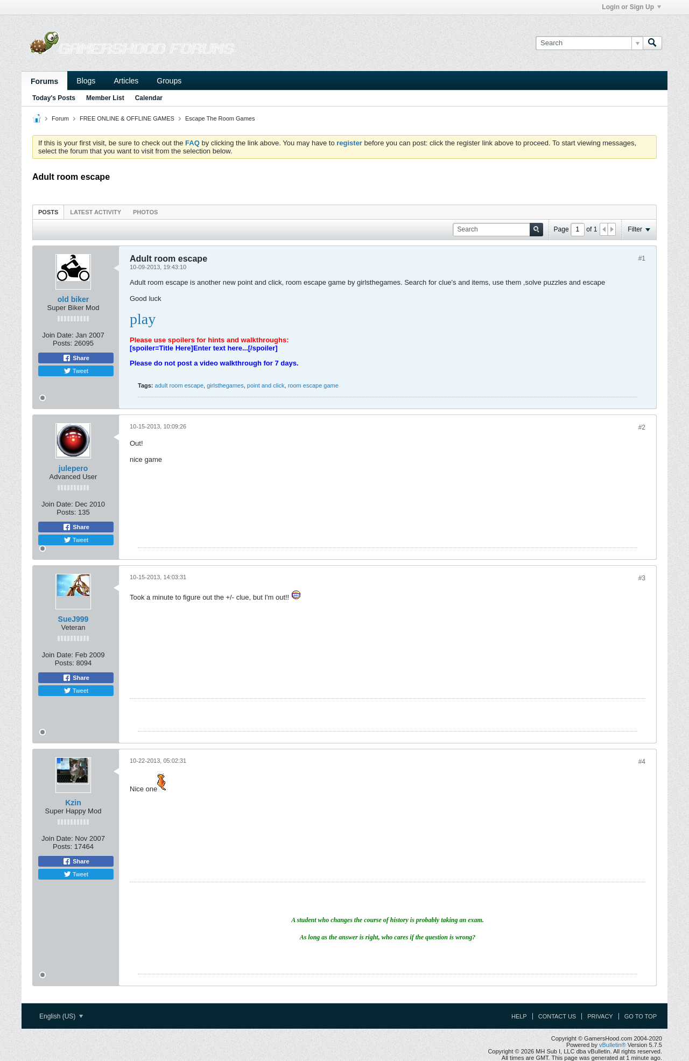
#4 (641, 761)
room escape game (313, 385)
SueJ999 (73, 619)
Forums (44, 81)
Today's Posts (53, 98)
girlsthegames (225, 385)
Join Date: (58, 335)
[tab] (48, 212)
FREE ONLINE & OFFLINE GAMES (127, 118)
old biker (73, 299)
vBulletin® (612, 1045)
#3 (641, 578)
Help (519, 1016)
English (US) (61, 1016)
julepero (73, 468)
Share (75, 358)
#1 (641, 258)
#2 (641, 427)
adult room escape (179, 385)
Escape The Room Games (220, 118)
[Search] (589, 43)
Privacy (600, 1016)
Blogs (85, 80)
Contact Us (557, 1016)
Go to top (640, 1016)
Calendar (149, 98)
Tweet (76, 371)
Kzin (73, 802)
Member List (105, 98)
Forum (60, 118)
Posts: (62, 343)
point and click (266, 385)
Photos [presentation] (145, 212)
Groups (169, 80)
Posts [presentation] (48, 212)
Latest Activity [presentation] (95, 212)
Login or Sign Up (631, 7)
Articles (126, 80)
